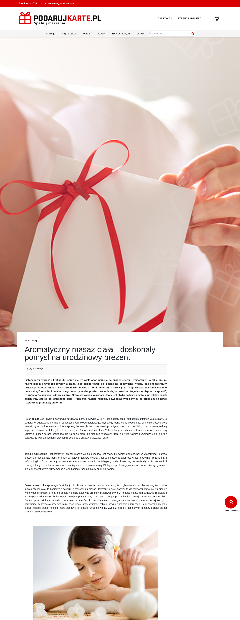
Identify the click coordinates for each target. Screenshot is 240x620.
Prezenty (101, 33)
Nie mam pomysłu (121, 33)
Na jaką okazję (69, 33)
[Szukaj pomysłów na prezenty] (172, 33)
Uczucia (140, 33)
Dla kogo (50, 33)
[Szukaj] (193, 33)
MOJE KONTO (163, 18)
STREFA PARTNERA (189, 18)
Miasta (86, 33)
